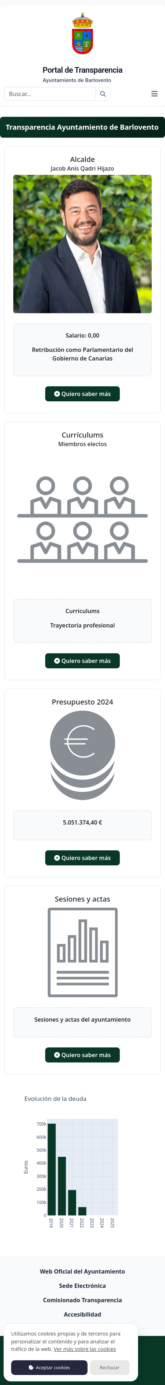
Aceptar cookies (49, 1367)
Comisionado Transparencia (82, 1300)
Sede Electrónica (82, 1286)
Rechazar (109, 1367)
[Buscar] (50, 94)
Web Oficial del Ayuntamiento (82, 1271)
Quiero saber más (82, 394)
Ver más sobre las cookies (85, 1349)
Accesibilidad (82, 1314)
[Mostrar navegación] (154, 94)
